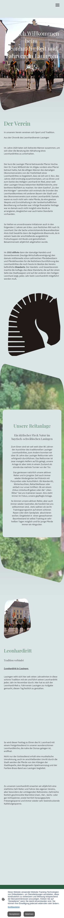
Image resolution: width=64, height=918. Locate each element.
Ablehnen (29, 914)
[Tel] (35, 67)
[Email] (28, 67)
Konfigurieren (14, 907)
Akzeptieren (14, 914)
